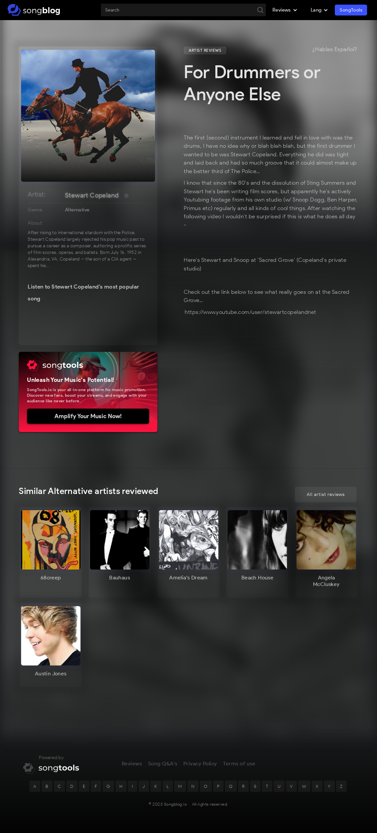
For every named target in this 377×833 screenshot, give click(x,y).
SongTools (351, 10)
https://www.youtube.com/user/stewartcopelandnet (250, 312)
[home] (34, 10)
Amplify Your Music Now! (88, 416)
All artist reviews (326, 494)
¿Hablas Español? (334, 49)
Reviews (132, 766)
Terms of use (239, 766)
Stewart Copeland (92, 195)
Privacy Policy (200, 766)
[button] (285, 10)
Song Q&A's (162, 766)
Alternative (77, 210)
